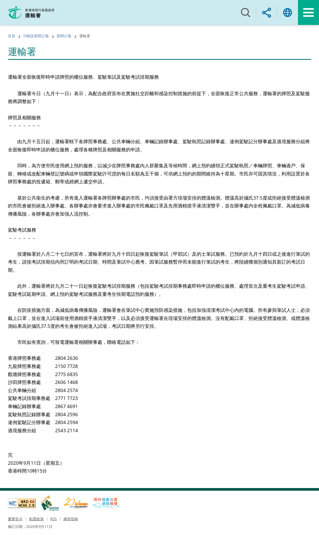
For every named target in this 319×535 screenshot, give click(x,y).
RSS (53, 518)
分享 (266, 12)
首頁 (11, 35)
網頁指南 (70, 518)
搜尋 (245, 12)
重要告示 (15, 518)
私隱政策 (36, 518)
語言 (287, 12)
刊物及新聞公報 (36, 35)
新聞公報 (64, 35)
